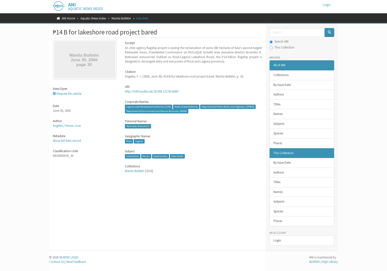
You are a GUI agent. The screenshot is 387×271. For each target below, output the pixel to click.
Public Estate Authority (186, 106)
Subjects (278, 124)
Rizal (129, 141)
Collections (281, 75)
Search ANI (279, 41)
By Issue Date (282, 85)
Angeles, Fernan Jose (67, 126)
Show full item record (67, 141)
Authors (278, 94)
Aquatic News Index (93, 18)
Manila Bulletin (121, 18)
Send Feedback (76, 262)
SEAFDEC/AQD (68, 257)
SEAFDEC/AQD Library (323, 262)
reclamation (132, 156)
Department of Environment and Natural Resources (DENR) (156, 111)
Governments (161, 156)
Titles (276, 104)
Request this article (67, 94)
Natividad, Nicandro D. (138, 126)
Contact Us (56, 262)
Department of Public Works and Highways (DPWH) (228, 106)
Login (277, 240)
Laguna (139, 141)
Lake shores (177, 156)
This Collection (282, 47)
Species (278, 133)
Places (277, 143)
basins (146, 156)
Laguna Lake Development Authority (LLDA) (148, 106)
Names (278, 114)
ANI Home (68, 18)
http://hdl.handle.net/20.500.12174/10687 (152, 91)
